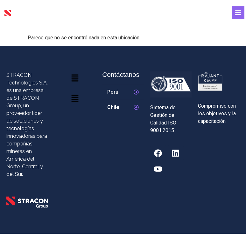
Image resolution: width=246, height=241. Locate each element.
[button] (75, 78)
